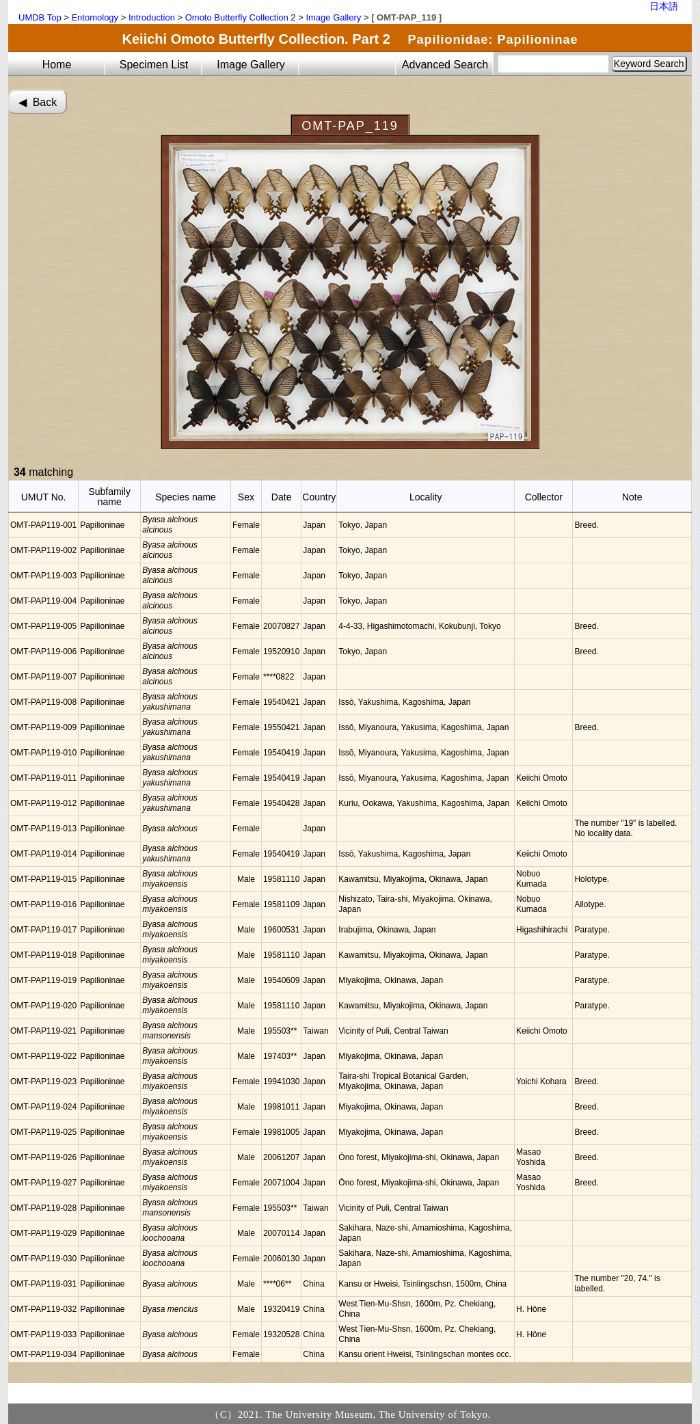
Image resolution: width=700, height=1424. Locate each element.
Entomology (94, 17)
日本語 (663, 6)
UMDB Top (40, 17)
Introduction (152, 17)
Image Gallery (333, 17)
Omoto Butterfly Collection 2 (240, 17)
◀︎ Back (37, 102)
